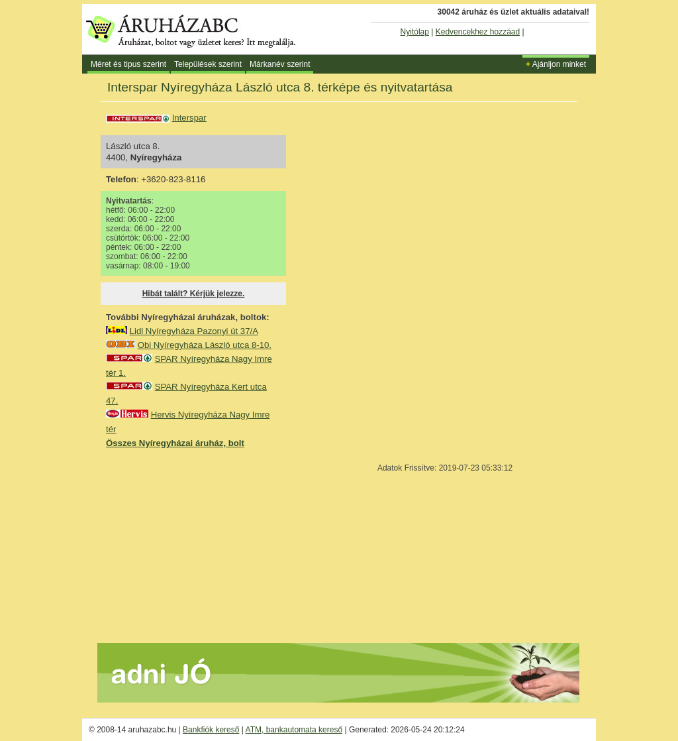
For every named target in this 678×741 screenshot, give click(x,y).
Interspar (189, 118)
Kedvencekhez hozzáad (478, 31)
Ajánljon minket (556, 64)
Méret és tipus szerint (128, 64)
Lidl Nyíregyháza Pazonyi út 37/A (194, 331)
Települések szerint (208, 64)
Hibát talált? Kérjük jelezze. (193, 293)
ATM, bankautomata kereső (294, 729)
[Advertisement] (205, 545)
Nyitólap (415, 31)
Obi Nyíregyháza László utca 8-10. (204, 345)
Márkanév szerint (280, 64)
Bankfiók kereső (211, 729)
